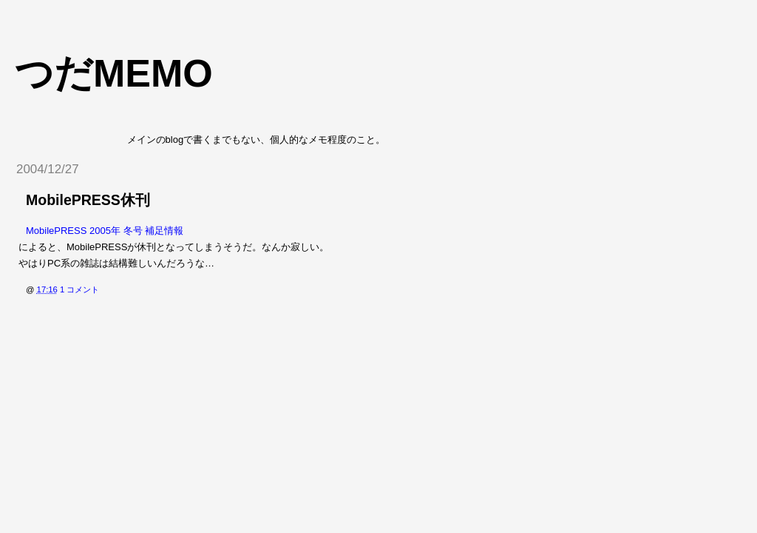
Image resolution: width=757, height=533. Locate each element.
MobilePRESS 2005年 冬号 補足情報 (104, 230)
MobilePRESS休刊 (88, 200)
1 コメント (79, 289)
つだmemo (114, 73)
